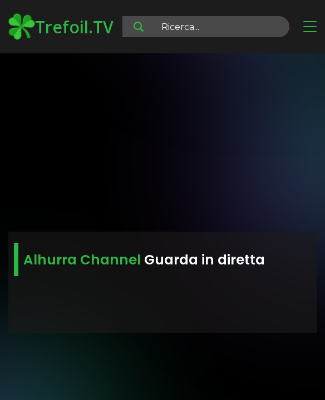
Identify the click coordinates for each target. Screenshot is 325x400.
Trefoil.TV (61, 26)
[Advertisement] (162, 144)
